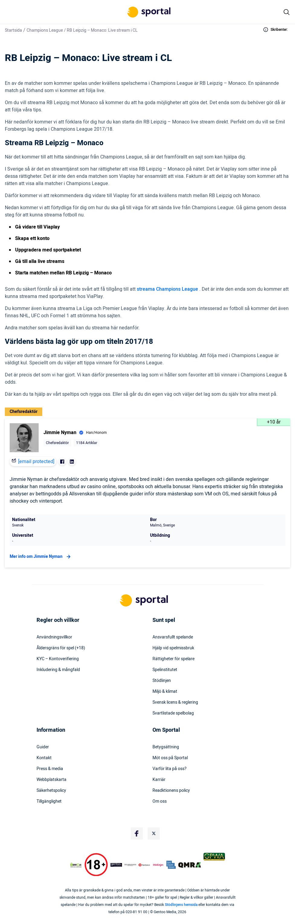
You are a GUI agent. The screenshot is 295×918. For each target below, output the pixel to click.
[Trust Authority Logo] (116, 865)
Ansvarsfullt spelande (172, 637)
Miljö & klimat (164, 692)
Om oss (159, 801)
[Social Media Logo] (137, 833)
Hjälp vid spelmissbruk (173, 648)
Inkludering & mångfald (58, 670)
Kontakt (44, 758)
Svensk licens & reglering (175, 702)
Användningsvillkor (54, 637)
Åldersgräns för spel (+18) (61, 648)
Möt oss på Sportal (170, 758)
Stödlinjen (161, 681)
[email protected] (36, 461)
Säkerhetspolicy (51, 791)
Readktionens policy (171, 791)
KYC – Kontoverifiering (58, 659)
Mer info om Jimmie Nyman (41, 556)
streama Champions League (168, 289)
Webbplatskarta (51, 780)
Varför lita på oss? (169, 769)
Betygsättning (165, 747)
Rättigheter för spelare (173, 659)
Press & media (50, 769)
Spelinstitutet (164, 670)
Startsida (13, 30)
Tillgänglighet (49, 801)
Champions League (45, 30)
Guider (43, 747)
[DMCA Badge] (76, 865)
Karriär (158, 780)
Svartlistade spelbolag (173, 713)
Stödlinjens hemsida (181, 904)
